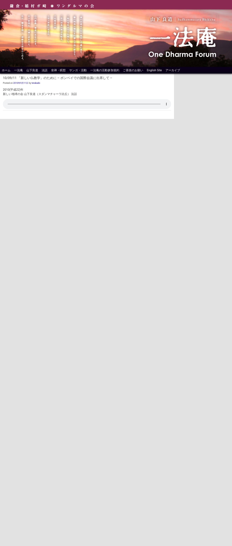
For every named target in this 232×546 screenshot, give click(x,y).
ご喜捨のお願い (133, 70)
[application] (87, 102)
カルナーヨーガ (186, 429)
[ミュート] (156, 103)
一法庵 (18, 70)
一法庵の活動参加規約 (104, 70)
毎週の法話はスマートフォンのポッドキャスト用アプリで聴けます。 (208, 394)
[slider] (82, 103)
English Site (154, 70)
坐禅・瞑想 (58, 70)
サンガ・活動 (78, 70)
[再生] (7, 103)
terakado (36, 83)
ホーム (6, 70)
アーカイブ (172, 70)
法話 (44, 70)
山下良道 (32, 70)
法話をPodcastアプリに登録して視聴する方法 (43, 110)
